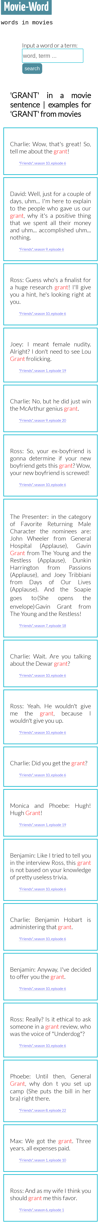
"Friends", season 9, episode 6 (41, 249)
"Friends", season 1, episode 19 (42, 370)
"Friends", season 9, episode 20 (42, 420)
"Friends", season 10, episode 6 (42, 163)
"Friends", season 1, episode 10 (42, 1160)
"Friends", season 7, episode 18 (42, 625)
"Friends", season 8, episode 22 (42, 1110)
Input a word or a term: (50, 45)
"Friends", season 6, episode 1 (41, 1210)
